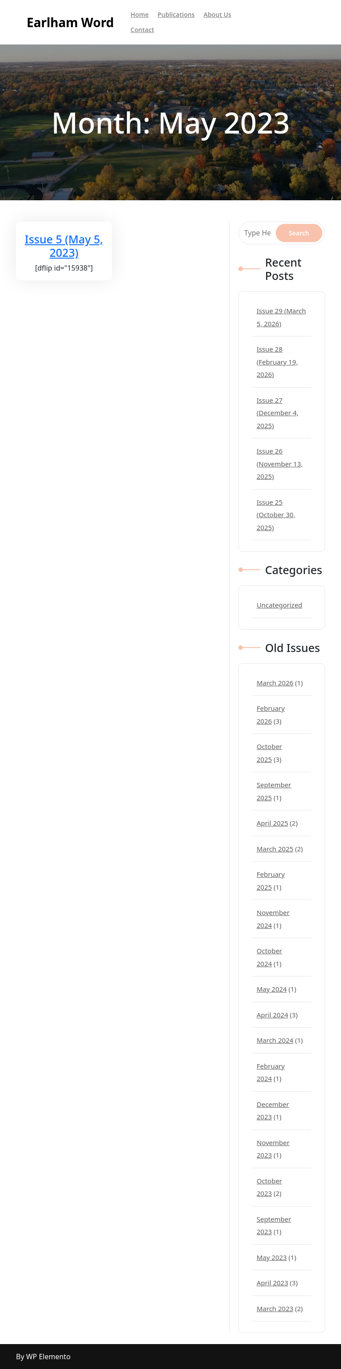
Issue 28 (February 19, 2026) (277, 361)
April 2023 (272, 1282)
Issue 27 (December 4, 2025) (277, 413)
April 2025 (272, 822)
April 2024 (272, 1014)
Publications (176, 14)
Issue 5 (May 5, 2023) (64, 245)
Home (140, 14)
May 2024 (272, 988)
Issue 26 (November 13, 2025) (280, 463)
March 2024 (275, 1040)
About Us (217, 14)
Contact (142, 29)
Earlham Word (70, 22)
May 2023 (272, 1257)
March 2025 (275, 848)
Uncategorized (279, 604)
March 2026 (275, 682)
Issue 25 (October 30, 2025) (276, 515)
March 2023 (275, 1308)
